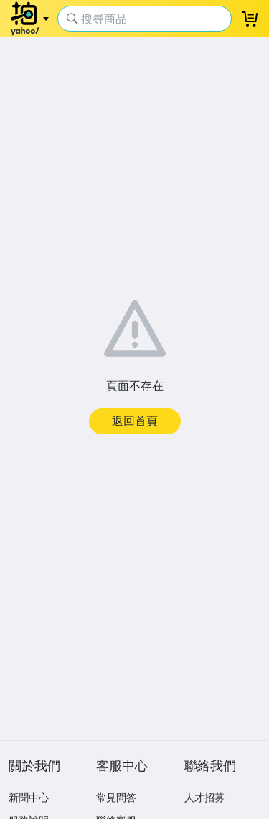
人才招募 (204, 797)
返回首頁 (135, 420)
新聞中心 (29, 797)
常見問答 (116, 797)
